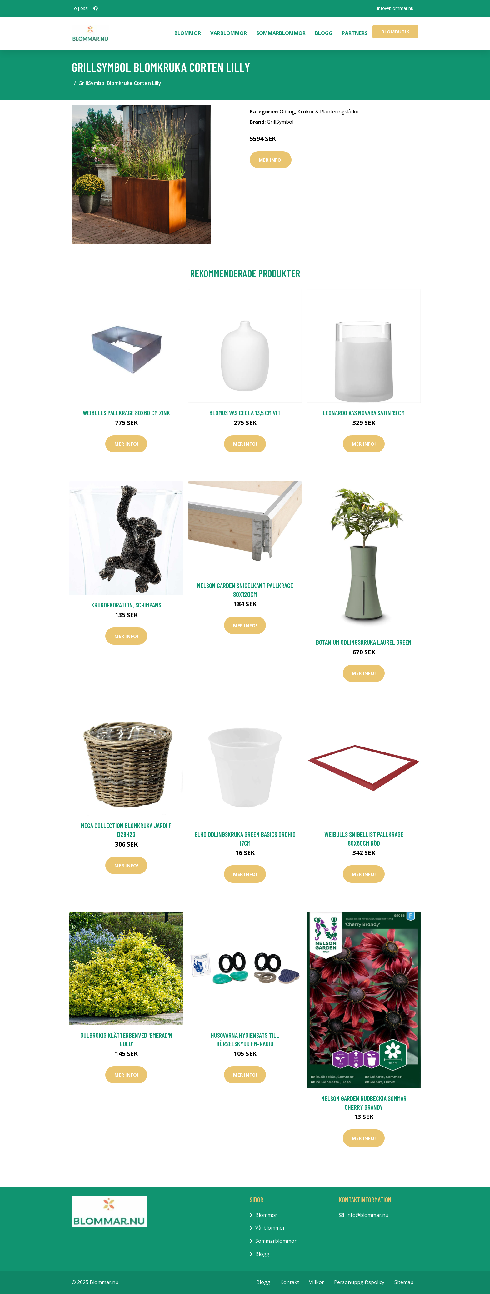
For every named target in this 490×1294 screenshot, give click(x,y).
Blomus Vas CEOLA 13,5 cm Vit (245, 413)
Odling (287, 111)
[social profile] (95, 8)
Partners (355, 33)
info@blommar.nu (395, 8)
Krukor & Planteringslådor (328, 111)
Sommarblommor (281, 33)
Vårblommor (228, 33)
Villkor (316, 1282)
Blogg (323, 33)
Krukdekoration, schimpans (126, 605)
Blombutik (395, 31)
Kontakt (289, 1282)
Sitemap (403, 1282)
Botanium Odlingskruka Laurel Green (364, 642)
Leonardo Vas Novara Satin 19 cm (364, 413)
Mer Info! (270, 160)
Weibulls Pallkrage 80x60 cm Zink (126, 413)
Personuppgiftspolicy (359, 1282)
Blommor (187, 33)
